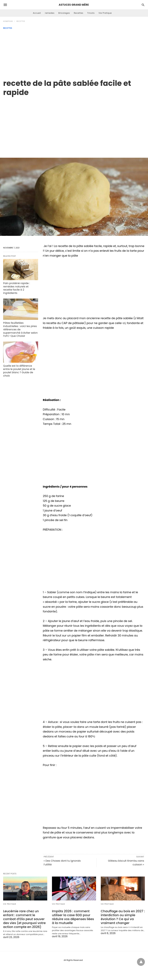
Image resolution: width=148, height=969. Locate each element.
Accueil (37, 13)
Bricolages (64, 13)
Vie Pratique (105, 13)
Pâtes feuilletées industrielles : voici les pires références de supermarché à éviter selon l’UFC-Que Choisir (20, 329)
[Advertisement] (74, 53)
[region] (74, 124)
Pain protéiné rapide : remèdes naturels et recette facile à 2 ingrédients (16, 288)
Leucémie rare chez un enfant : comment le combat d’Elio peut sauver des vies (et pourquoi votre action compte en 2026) (24, 919)
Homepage (8, 21)
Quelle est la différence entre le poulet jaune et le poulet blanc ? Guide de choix (19, 370)
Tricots (91, 13)
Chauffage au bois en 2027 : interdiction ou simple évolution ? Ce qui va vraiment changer (123, 917)
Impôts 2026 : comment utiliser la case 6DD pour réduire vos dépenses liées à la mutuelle (73, 917)
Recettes (78, 13)
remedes (49, 13)
